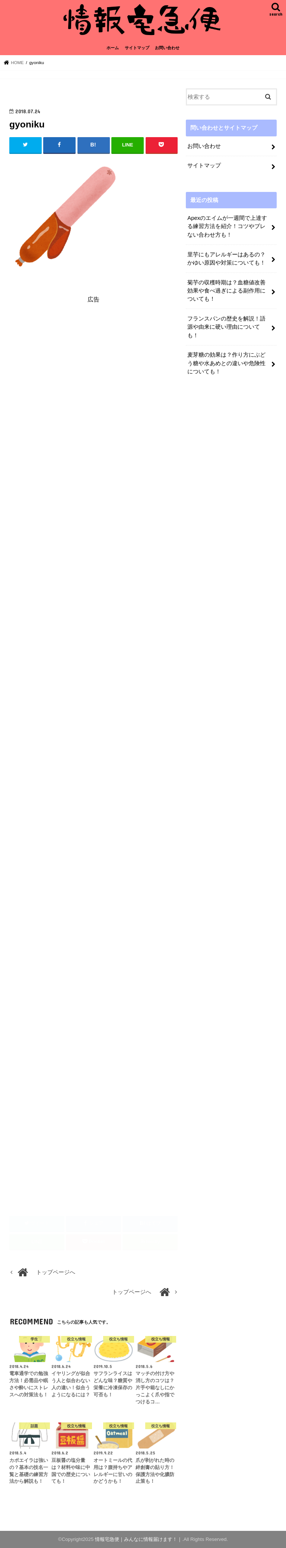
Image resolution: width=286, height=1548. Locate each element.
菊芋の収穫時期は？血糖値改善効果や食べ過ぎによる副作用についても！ (226, 290)
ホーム (113, 47)
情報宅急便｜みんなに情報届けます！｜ (138, 1539)
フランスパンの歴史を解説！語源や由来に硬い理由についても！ (226, 327)
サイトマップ (137, 47)
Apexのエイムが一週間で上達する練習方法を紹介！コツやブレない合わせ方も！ (227, 226)
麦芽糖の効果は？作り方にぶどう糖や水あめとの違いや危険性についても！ (226, 363)
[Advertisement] (93, 377)
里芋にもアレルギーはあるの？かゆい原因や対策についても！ (226, 259)
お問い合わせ (167, 47)
